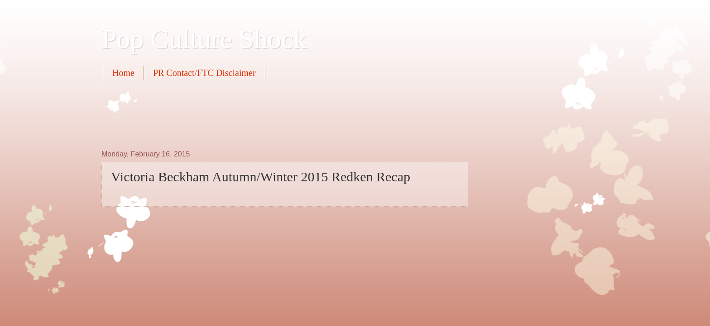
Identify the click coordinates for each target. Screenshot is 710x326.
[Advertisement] (266, 114)
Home (123, 73)
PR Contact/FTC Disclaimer (204, 73)
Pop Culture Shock (204, 39)
